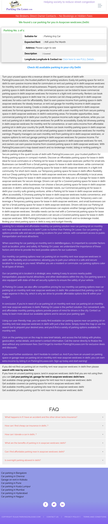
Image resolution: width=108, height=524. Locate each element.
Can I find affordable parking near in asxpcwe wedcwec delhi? (35, 451)
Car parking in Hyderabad (14, 493)
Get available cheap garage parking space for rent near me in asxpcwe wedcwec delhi (47, 380)
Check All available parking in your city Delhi (54, 67)
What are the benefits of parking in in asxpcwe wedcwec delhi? (35, 443)
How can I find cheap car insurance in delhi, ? (26, 425)
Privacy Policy (72, 517)
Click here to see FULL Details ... (79, 59)
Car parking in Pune (11, 483)
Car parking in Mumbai (12, 489)
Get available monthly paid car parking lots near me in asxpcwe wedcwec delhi (43, 387)
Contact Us (52, 517)
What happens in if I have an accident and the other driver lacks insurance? (41, 417)
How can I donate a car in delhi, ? (21, 434)
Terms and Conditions (94, 517)
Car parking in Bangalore (14, 473)
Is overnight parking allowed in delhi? (23, 460)
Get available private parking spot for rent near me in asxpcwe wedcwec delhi (42, 390)
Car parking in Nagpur (12, 496)
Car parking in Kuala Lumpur (16, 486)
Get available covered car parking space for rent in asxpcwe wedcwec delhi (41, 383)
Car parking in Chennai (12, 476)
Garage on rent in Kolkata (14, 479)
